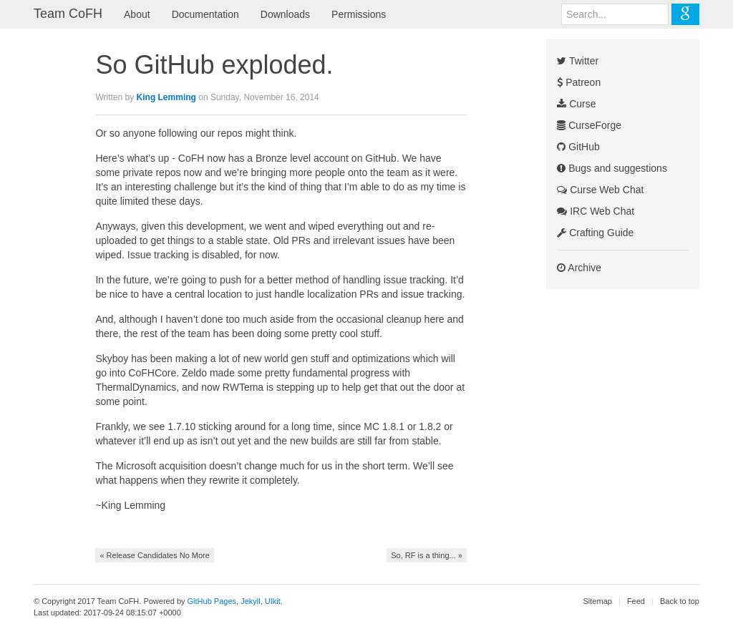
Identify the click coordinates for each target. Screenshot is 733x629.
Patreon (579, 82)
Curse (576, 103)
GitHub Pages (212, 601)
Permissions (358, 14)
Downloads (285, 14)
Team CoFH (68, 13)
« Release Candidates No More (154, 555)
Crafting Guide (595, 232)
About (137, 14)
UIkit (273, 601)
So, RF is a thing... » (426, 555)
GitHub (578, 146)
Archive (579, 267)
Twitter (577, 61)
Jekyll (251, 601)
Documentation (205, 14)
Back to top (679, 601)
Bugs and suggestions (612, 168)
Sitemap (597, 601)
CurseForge (589, 125)
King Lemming (166, 97)
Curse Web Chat (600, 189)
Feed (636, 601)
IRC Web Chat (595, 211)
